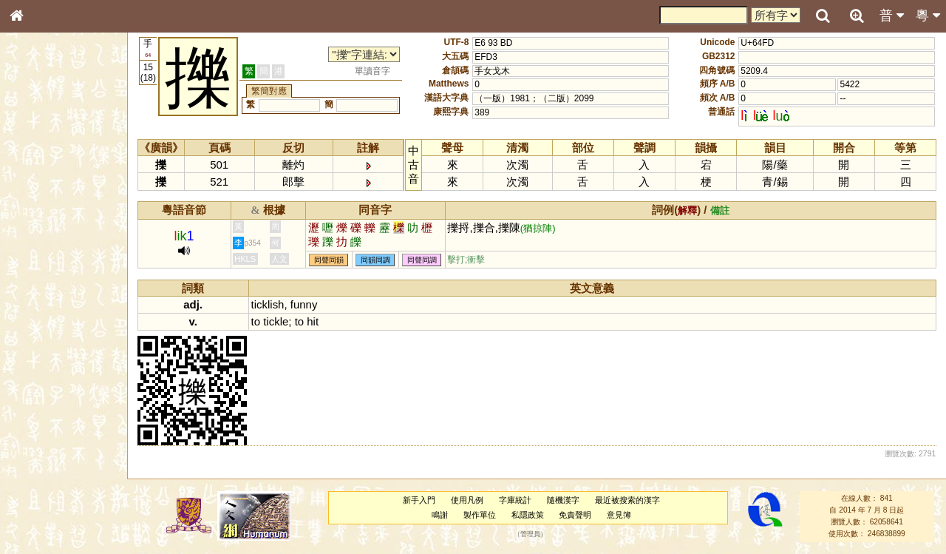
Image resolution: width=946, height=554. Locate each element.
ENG (65, 163)
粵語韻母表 (40, 323)
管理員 (530, 534)
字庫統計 (515, 500)
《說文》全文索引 (53, 464)
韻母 (50, 396)
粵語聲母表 (40, 308)
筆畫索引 (36, 212)
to (255, 321)
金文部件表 (40, 241)
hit (313, 321)
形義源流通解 (45, 255)
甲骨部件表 (40, 226)
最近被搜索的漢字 (627, 500)
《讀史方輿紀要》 (53, 478)
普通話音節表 (45, 410)
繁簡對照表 (40, 506)
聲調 (70, 396)
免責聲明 (575, 514)
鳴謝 (440, 514)
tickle (275, 321)
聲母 (29, 396)
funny (304, 304)
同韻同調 (375, 260)
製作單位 (479, 514)
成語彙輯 (36, 492)
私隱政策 (527, 514)
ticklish (268, 304)
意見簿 (619, 514)
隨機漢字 (563, 500)
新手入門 (419, 500)
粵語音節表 (40, 294)
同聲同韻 (329, 260)
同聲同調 (422, 260)
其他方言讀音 (45, 424)
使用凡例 (467, 500)
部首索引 (36, 198)
